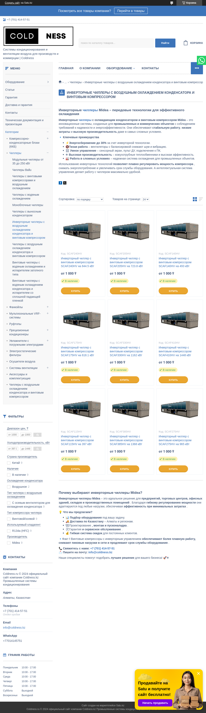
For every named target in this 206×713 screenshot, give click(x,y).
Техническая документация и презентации (24, 122)
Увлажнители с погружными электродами (26, 342)
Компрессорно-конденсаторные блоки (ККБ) (24, 142)
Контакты (11, 112)
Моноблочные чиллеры (27, 205)
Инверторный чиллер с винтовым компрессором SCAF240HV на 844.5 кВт (77, 262)
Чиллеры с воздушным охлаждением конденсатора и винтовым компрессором (26, 390)
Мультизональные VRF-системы (24, 315)
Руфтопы (15, 324)
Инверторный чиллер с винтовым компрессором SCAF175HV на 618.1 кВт (77, 351)
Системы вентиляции (23, 368)
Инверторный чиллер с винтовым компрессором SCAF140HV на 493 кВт (175, 262)
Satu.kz (120, 705)
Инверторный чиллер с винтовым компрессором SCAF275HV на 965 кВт (175, 440)
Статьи (9, 89)
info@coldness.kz (14, 627)
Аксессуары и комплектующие (20, 376)
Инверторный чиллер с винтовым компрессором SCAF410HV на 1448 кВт (175, 351)
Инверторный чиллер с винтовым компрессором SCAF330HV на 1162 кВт (126, 351)
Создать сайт (12, 2)
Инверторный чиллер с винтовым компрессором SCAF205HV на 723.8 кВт (126, 262)
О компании (90, 68)
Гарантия (11, 97)
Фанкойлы (16, 307)
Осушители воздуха (22, 361)
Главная (66, 68)
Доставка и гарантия (18, 105)
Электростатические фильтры (22, 353)
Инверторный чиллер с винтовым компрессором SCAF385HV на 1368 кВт (126, 440)
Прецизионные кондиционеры (19, 332)
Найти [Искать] (165, 42)
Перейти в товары (130, 11)
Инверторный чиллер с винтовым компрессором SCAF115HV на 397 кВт (77, 440)
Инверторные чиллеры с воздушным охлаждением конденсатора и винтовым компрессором (28, 229)
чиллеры (90, 110)
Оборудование (14, 82)
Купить (75, 291)
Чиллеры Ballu (21, 170)
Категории (12, 132)
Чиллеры (15, 153)
